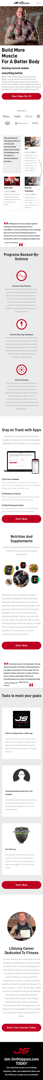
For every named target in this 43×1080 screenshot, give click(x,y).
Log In (38, 3)
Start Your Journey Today (21, 1027)
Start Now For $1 (21, 96)
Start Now (22, 519)
